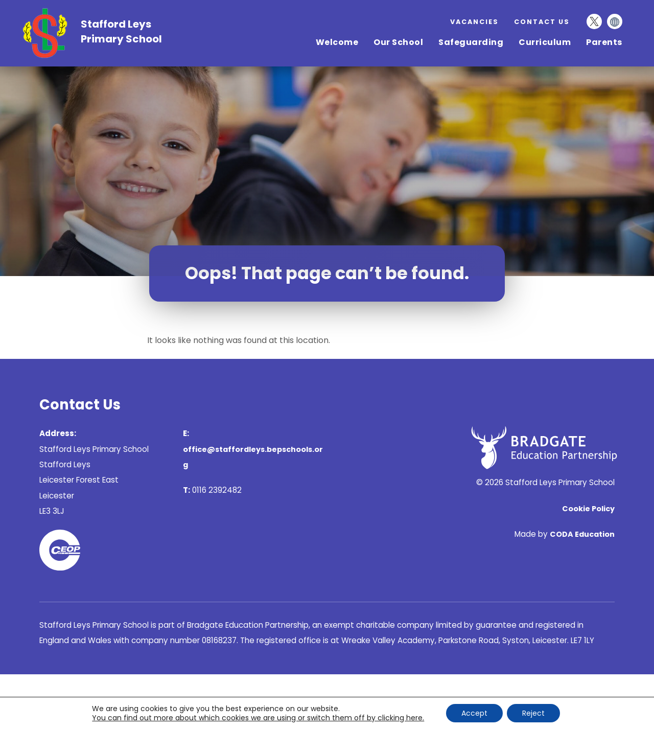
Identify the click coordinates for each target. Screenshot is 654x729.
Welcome (337, 42)
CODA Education (582, 534)
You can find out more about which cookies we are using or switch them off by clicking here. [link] (258, 718)
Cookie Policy (588, 509)
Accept (474, 713)
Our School (398, 42)
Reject (533, 713)
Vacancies (474, 21)
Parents (604, 42)
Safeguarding (470, 42)
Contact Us (542, 21)
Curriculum (545, 42)
